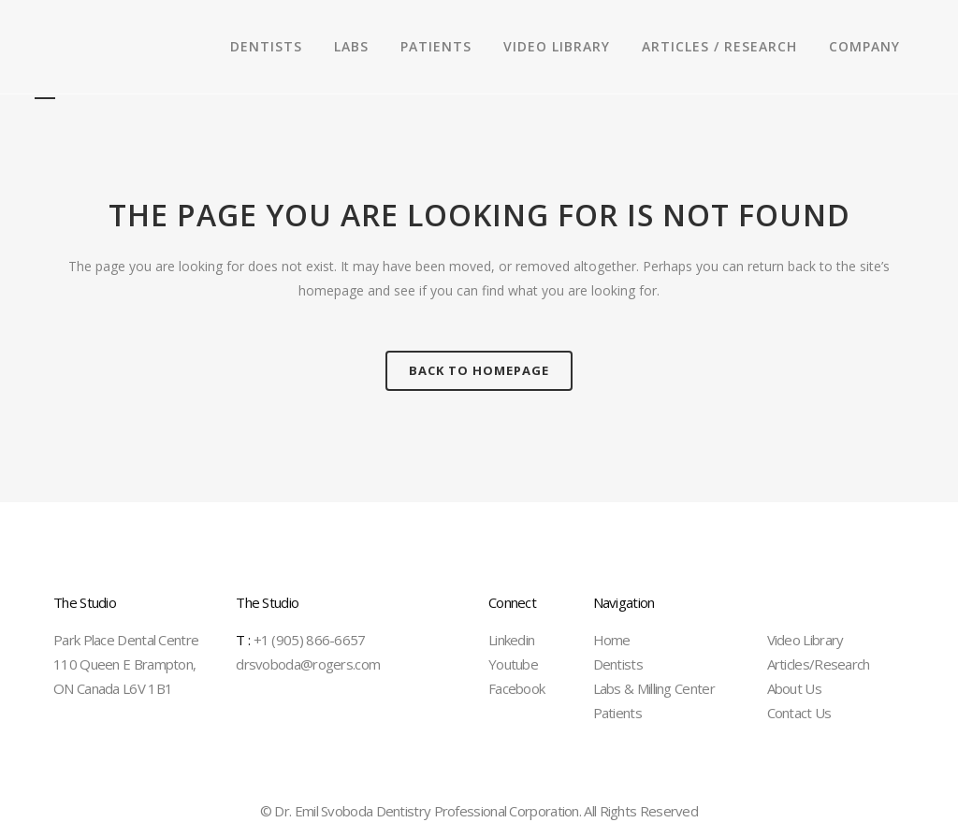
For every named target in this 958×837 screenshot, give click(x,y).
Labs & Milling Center (654, 688)
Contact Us (799, 712)
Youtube (513, 664)
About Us (794, 688)
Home (612, 639)
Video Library (805, 639)
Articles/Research (818, 664)
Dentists (618, 664)
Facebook (516, 688)
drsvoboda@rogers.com (308, 664)
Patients (617, 712)
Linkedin (511, 639)
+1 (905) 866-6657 (300, 639)
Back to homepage (479, 370)
